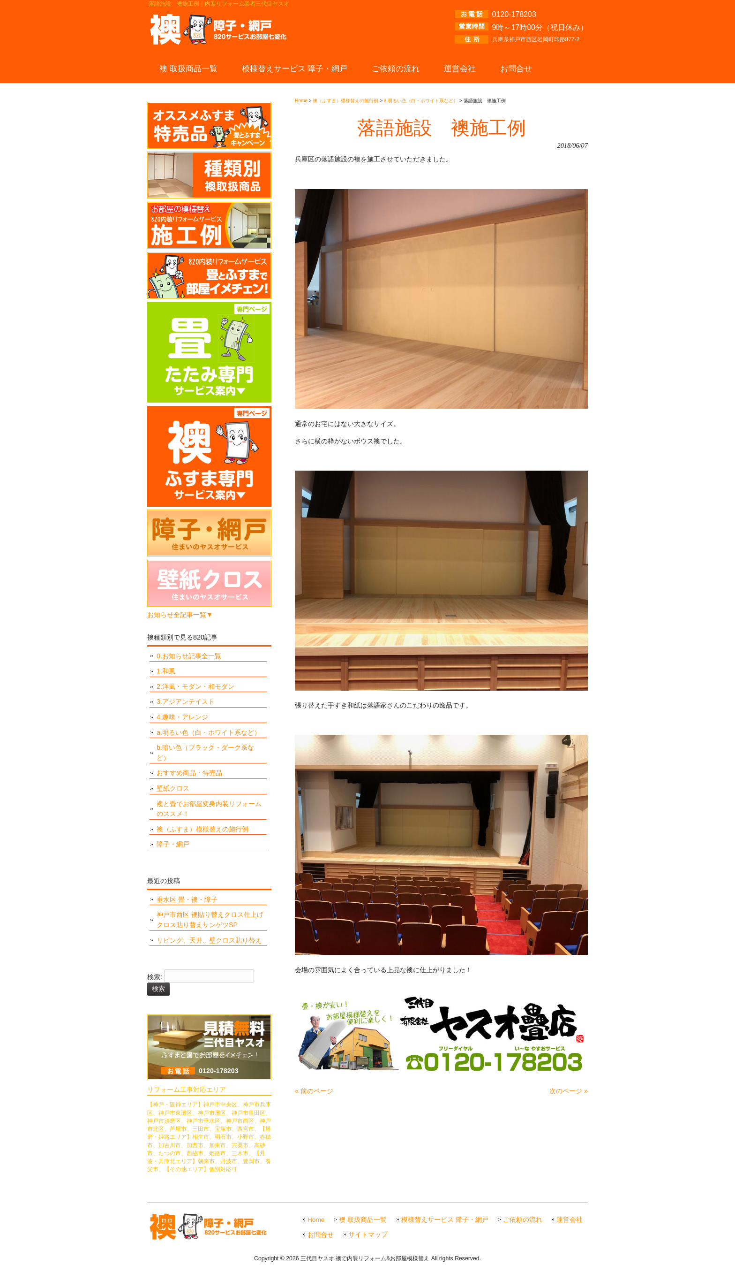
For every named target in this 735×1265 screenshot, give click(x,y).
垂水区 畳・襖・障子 (187, 899)
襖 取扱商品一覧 (363, 1219)
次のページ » (568, 1091)
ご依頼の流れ (522, 1219)
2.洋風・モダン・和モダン (195, 686)
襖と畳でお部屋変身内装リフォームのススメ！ (209, 809)
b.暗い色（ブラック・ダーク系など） (205, 753)
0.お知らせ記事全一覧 (189, 656)
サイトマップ (368, 1234)
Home (316, 1219)
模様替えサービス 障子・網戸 (444, 1219)
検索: (154, 977)
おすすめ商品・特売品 (189, 773)
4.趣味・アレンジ (182, 717)
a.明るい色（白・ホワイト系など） (209, 732)
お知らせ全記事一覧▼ (180, 614)
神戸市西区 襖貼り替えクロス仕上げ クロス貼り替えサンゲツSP (210, 920)
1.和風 (166, 671)
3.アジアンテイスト (186, 701)
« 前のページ (314, 1091)
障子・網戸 (173, 844)
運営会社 (569, 1219)
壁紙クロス (173, 788)
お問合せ (321, 1234)
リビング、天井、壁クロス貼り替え (209, 940)
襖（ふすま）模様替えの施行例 (202, 829)
